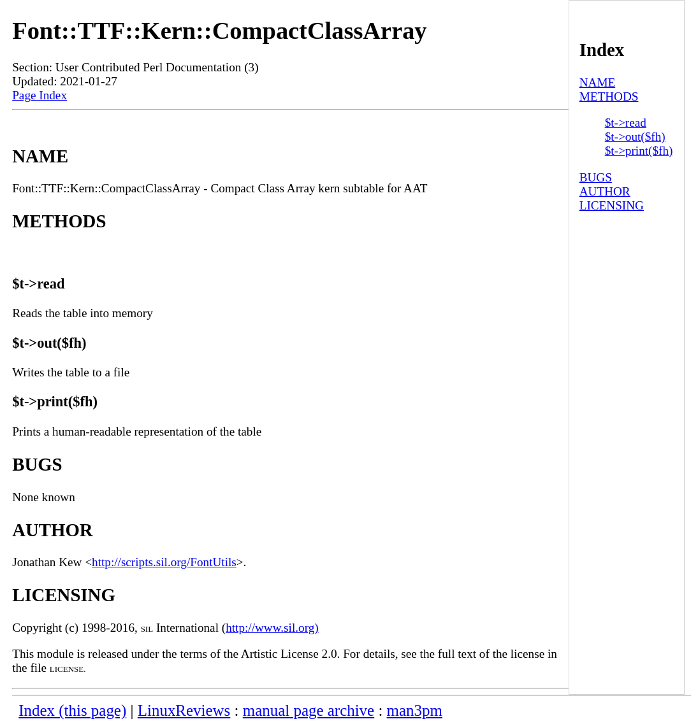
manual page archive (308, 710)
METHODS (609, 96)
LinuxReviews (184, 710)
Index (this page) (72, 710)
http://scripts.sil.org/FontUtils (164, 562)
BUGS (595, 177)
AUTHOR (604, 191)
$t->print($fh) (639, 150)
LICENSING (611, 205)
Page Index (39, 95)
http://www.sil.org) (272, 627)
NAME (597, 82)
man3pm (414, 710)
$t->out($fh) (635, 136)
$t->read (625, 122)
